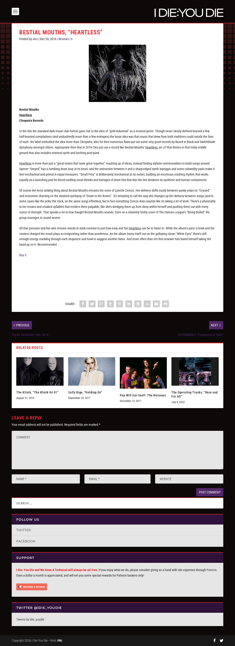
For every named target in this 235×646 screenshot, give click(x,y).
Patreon (212, 570)
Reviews (64, 39)
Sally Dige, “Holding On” (85, 392)
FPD (59, 640)
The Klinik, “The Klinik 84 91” (37, 392)
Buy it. (23, 255)
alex (35, 39)
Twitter (23, 530)
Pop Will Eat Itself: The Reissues (143, 395)
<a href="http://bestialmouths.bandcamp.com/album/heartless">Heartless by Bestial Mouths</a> (117, 277)
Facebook (25, 541)
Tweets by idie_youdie (30, 619)
